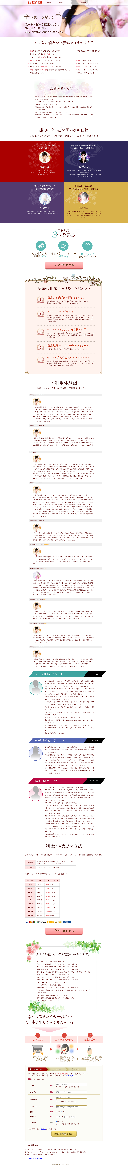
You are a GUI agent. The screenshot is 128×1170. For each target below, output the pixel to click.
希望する (59, 1121)
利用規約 (43, 1129)
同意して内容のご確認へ (64, 1134)
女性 (63, 1112)
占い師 (49, 2)
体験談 (61, 2)
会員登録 (84, 2)
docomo (31, 1158)
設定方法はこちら (71, 1076)
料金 (72, 2)
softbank (39, 1158)
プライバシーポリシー (71, 1165)
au (35, 1158)
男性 (58, 1112)
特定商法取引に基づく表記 (58, 1165)
